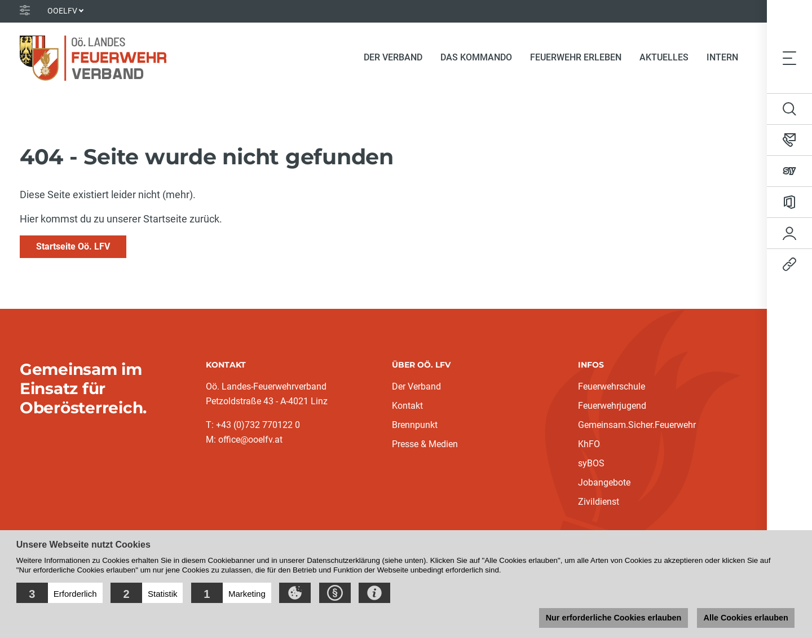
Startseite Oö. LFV (73, 246)
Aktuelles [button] (664, 57)
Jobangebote (604, 482)
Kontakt (407, 405)
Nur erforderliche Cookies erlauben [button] (613, 617)
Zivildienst (598, 501)
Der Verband (416, 386)
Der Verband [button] (393, 57)
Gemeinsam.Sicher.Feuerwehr (637, 424)
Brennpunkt (415, 424)
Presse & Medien (425, 444)
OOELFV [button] (62, 10)
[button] (59, 593)
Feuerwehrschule (611, 386)
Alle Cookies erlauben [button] (745, 617)
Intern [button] (722, 57)
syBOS (591, 463)
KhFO (589, 444)
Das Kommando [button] (476, 57)
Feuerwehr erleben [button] (575, 57)
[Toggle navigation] (789, 58)
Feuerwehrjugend (612, 405)
